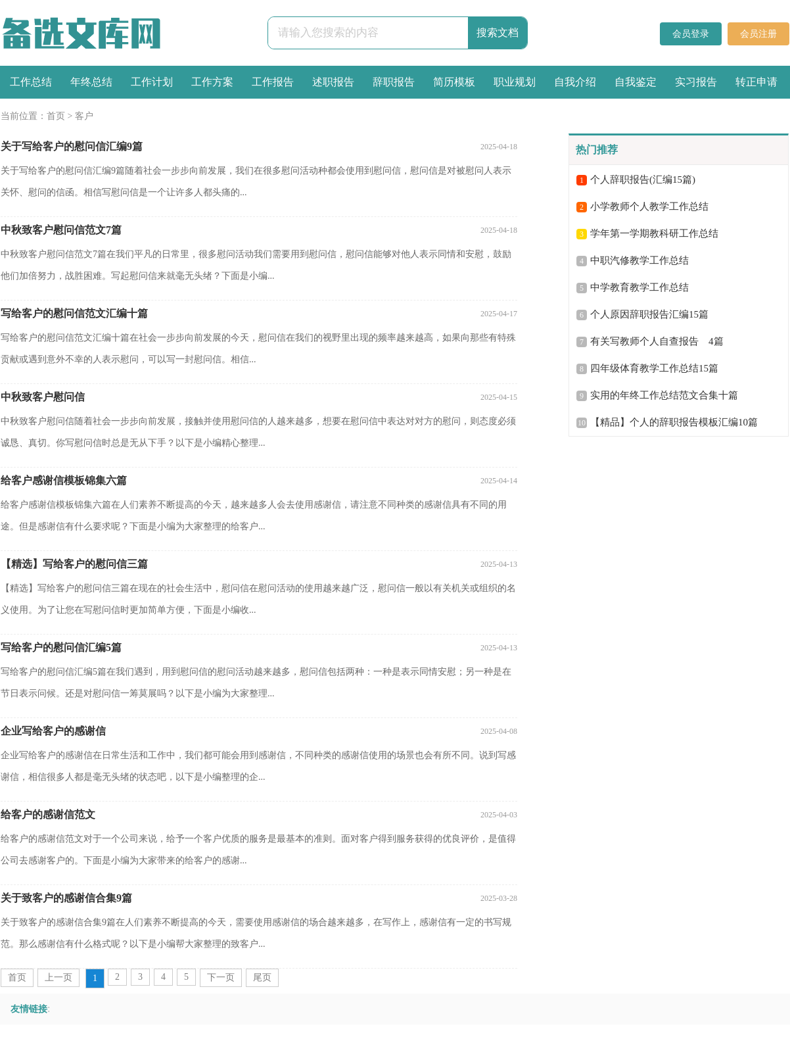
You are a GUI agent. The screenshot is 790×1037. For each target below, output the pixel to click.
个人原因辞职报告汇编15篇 (649, 314)
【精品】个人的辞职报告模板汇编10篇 (674, 422)
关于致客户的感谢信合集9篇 (66, 898)
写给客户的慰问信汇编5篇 (61, 647)
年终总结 (91, 81)
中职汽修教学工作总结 (639, 260)
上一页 (58, 977)
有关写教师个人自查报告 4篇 (657, 341)
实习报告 (696, 81)
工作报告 (273, 81)
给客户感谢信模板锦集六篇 (64, 480)
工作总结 (31, 81)
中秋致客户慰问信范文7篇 (61, 229)
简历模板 (454, 81)
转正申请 (756, 81)
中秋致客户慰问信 (43, 396)
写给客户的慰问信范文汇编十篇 (74, 313)
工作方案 (212, 81)
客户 (84, 116)
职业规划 (515, 81)
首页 (56, 116)
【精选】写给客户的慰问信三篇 (74, 563)
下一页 (221, 977)
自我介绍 (575, 81)
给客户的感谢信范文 (48, 814)
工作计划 (152, 81)
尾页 (262, 977)
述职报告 (333, 81)
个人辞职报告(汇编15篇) (642, 179)
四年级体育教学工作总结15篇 (654, 368)
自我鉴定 (636, 81)
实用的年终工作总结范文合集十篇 (664, 395)
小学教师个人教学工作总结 (649, 206)
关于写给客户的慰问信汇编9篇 (72, 146)
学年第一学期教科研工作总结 (654, 233)
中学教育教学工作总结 (639, 287)
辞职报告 (394, 81)
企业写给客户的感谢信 (53, 730)
